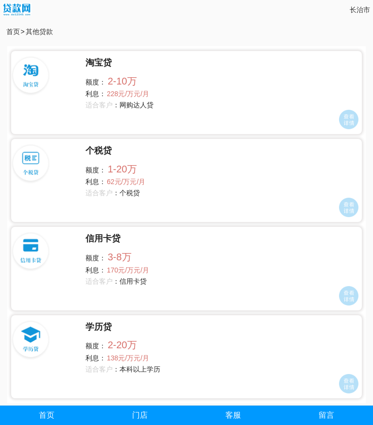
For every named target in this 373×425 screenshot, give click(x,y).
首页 (13, 31)
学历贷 (98, 327)
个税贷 (98, 150)
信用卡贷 (102, 238)
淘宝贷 (98, 63)
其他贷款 (39, 31)
